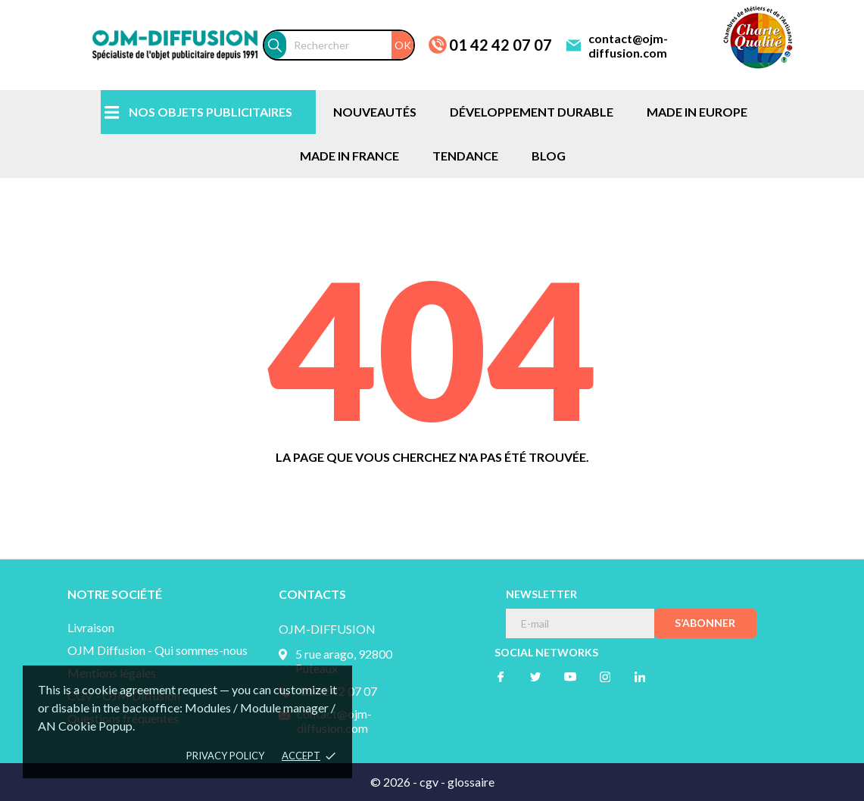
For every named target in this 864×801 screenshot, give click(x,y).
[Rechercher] (349, 45)
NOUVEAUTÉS (374, 111)
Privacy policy (225, 756)
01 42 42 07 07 (500, 45)
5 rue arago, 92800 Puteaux (343, 661)
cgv (429, 782)
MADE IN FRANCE (349, 155)
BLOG (549, 155)
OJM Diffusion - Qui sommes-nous (157, 650)
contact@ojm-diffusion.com (628, 45)
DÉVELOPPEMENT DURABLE (531, 111)
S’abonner (705, 622)
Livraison (90, 627)
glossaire (471, 782)
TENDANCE (465, 155)
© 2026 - (395, 782)
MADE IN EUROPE (697, 111)
